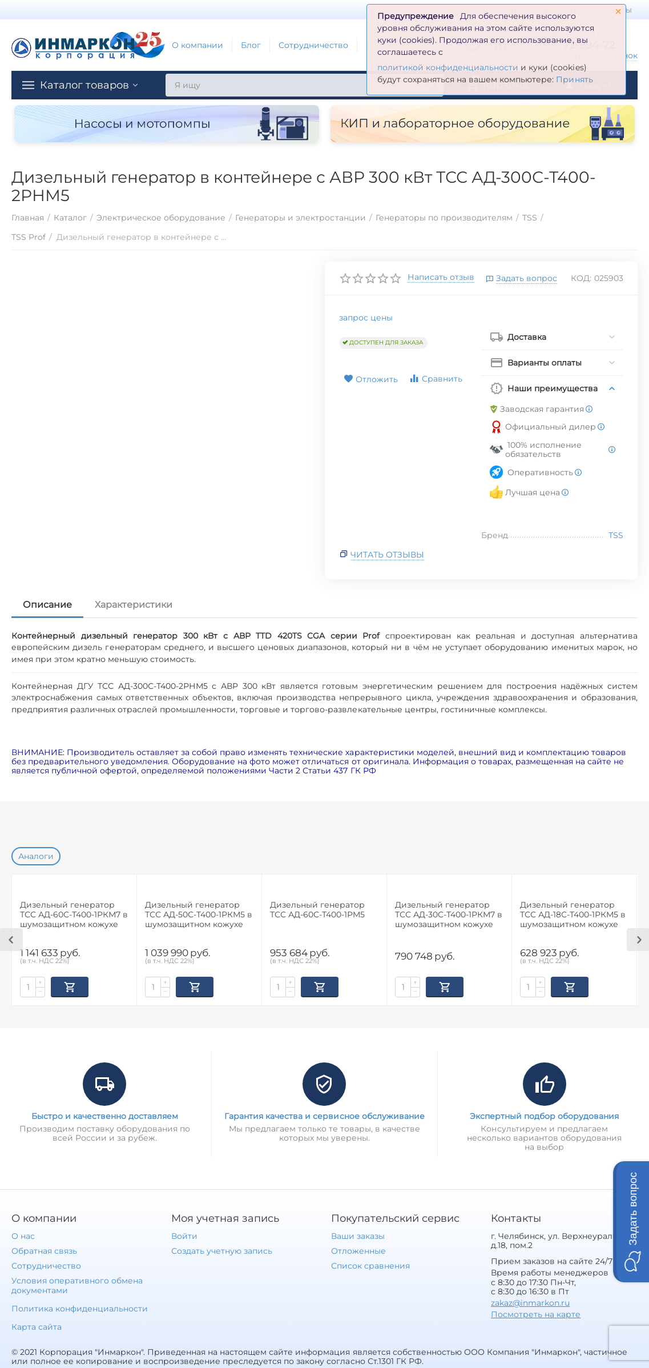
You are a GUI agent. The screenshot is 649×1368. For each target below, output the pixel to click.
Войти (184, 1235)
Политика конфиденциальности (79, 1307)
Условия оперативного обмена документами (77, 1284)
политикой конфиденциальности (447, 67)
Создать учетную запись (221, 1250)
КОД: (581, 278)
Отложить (371, 379)
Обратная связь (44, 1250)
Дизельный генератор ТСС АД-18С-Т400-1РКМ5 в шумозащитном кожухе (573, 914)
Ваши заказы (358, 1235)
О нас (23, 1235)
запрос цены (366, 317)
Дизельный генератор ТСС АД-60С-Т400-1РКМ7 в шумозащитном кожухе (74, 914)
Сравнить (435, 378)
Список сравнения (370, 1264)
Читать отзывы (387, 554)
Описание (47, 604)
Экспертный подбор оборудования (544, 1115)
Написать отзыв (441, 277)
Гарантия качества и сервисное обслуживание (324, 1115)
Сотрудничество (313, 45)
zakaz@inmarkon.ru (530, 1302)
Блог (251, 45)
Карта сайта (36, 1326)
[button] (631, 1221)
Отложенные (358, 1250)
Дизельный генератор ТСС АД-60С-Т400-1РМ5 (317, 910)
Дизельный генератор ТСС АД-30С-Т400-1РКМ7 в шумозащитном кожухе (448, 914)
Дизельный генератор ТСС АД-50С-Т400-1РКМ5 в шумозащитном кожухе (198, 914)
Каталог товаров (84, 85)
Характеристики (133, 604)
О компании (197, 45)
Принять (574, 79)
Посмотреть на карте (536, 1313)
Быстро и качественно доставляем (104, 1115)
